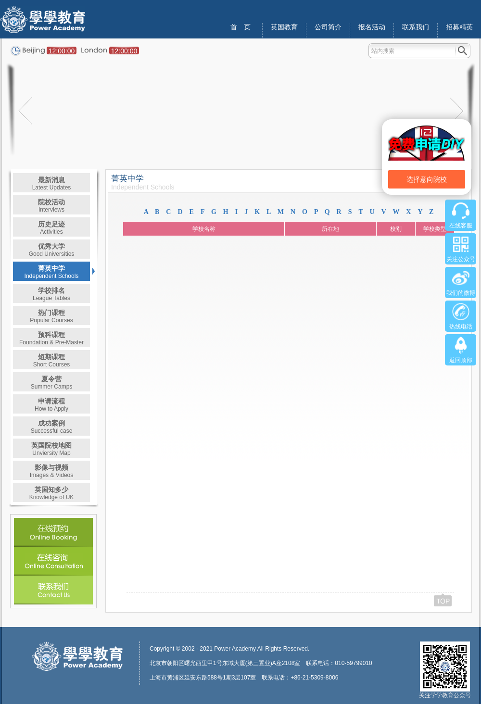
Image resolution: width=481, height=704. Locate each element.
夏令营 (52, 382)
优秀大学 (52, 249)
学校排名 (51, 294)
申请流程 (51, 404)
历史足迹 (51, 227)
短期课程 (51, 360)
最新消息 (51, 183)
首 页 (240, 27)
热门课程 (51, 316)
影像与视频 (52, 471)
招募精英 (459, 27)
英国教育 (284, 27)
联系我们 (415, 27)
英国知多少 (51, 493)
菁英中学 (52, 271)
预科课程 (51, 338)
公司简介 (328, 27)
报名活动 (371, 27)
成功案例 (52, 426)
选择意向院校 (426, 179)
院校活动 (51, 205)
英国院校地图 (51, 448)
